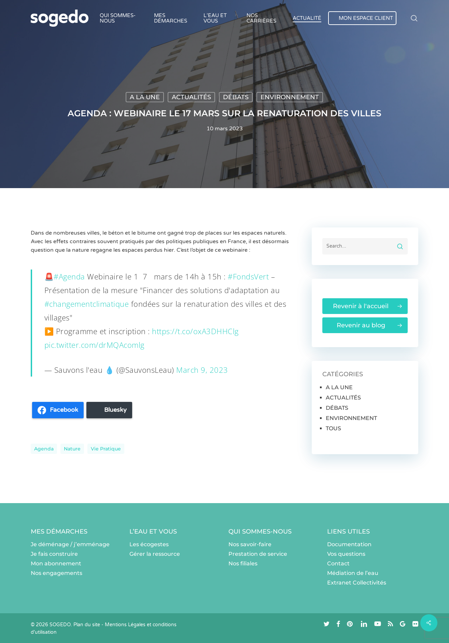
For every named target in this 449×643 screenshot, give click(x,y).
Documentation (349, 544)
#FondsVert (248, 276)
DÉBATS (236, 97)
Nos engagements (56, 573)
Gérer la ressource (154, 554)
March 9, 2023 (202, 370)
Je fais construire (54, 554)
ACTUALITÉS (191, 97)
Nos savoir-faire (249, 544)
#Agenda (69, 276)
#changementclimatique (86, 304)
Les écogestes (149, 544)
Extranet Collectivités (356, 582)
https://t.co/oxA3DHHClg (195, 331)
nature (72, 449)
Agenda (44, 449)
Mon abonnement (56, 563)
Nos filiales (242, 563)
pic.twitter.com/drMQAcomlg (94, 345)
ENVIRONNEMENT (290, 97)
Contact (338, 563)
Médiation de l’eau (352, 573)
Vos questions (346, 554)
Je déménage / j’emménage (70, 544)
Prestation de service (257, 554)
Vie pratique (106, 449)
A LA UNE (145, 97)
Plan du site (86, 625)
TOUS (333, 428)
